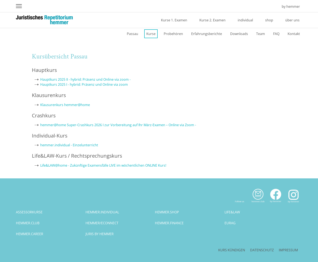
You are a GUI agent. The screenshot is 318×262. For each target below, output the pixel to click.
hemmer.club (27, 223)
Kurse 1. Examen (174, 20)
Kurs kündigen (231, 250)
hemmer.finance (169, 223)
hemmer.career (29, 234)
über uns (292, 20)
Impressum (288, 250)
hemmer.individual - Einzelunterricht (69, 145)
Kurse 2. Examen (212, 20)
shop (269, 20)
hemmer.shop (167, 212)
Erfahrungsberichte (206, 33)
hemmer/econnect (102, 223)
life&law (232, 212)
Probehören (173, 33)
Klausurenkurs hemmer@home (65, 104)
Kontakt (294, 33)
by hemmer (291, 6)
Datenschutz (262, 250)
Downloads (239, 33)
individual (245, 20)
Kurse (151, 33)
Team (260, 33)
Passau (132, 33)
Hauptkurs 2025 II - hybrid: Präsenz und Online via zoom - (85, 79)
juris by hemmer (100, 234)
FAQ (276, 33)
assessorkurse (29, 212)
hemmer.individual (102, 212)
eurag (230, 223)
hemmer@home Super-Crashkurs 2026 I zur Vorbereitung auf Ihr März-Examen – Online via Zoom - (118, 125)
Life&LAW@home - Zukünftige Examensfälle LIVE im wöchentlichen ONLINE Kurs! (103, 165)
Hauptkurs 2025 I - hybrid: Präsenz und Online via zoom (84, 84)
